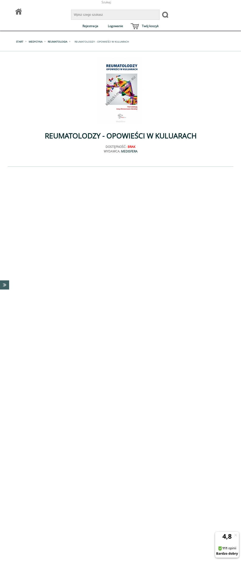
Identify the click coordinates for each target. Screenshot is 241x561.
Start (19, 41)
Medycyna (35, 41)
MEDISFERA (129, 151)
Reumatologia (57, 41)
